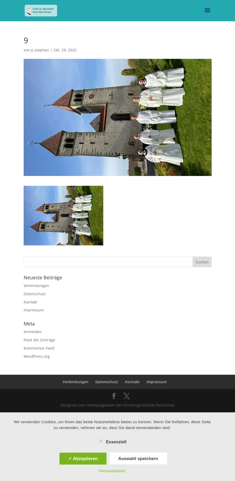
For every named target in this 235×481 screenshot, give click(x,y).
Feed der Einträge (39, 339)
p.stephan (40, 49)
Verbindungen (36, 285)
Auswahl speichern (138, 458)
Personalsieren (112, 471)
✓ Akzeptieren (83, 458)
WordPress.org (37, 356)
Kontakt (30, 302)
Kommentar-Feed (39, 348)
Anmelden (33, 331)
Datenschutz (35, 293)
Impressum (34, 309)
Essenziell (112, 441)
